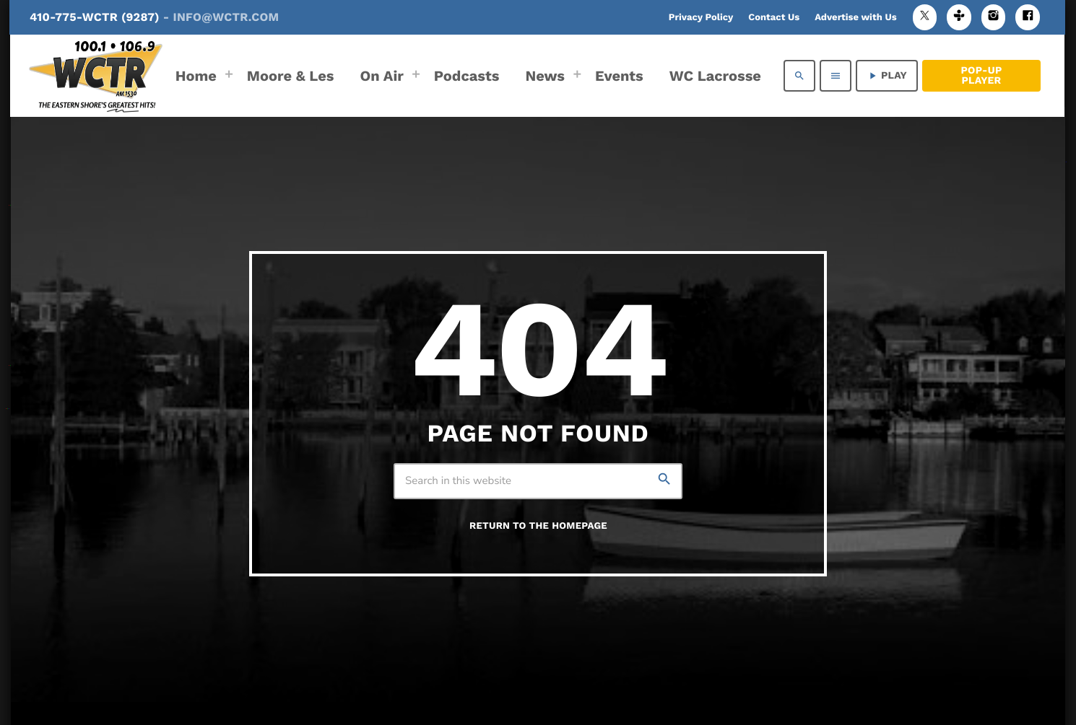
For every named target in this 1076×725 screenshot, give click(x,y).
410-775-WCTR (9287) (154, 17)
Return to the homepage (538, 526)
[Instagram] (993, 17)
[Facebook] (1027, 17)
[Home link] (95, 76)
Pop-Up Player (981, 76)
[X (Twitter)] (925, 17)
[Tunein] (959, 17)
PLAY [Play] (887, 76)
